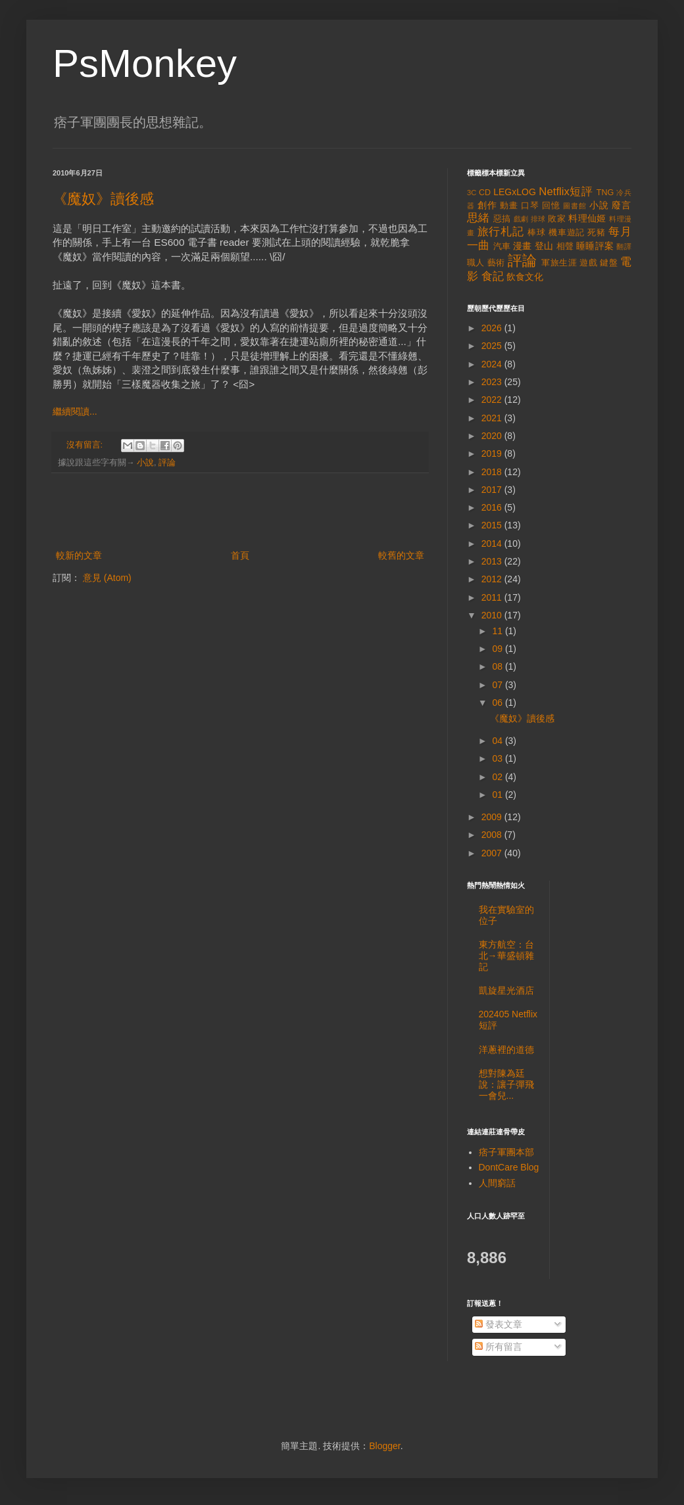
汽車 (502, 246)
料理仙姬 (587, 218)
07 (498, 685)
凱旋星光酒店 (506, 990)
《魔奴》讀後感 (103, 199)
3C (471, 193)
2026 (492, 328)
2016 (492, 507)
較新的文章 (79, 555)
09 (498, 648)
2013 (492, 561)
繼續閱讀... (75, 411)
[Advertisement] (240, 511)
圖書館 (575, 206)
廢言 (621, 205)
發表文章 (498, 1324)
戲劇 (521, 219)
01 (498, 794)
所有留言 (498, 1346)
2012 (492, 579)
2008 (492, 834)
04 (498, 740)
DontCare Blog (509, 1167)
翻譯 (623, 246)
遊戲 (588, 262)
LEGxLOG (514, 192)
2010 (492, 615)
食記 (492, 276)
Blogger (384, 1446)
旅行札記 (500, 231)
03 (498, 758)
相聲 (565, 246)
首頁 (240, 555)
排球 (538, 219)
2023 (492, 382)
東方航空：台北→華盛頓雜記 (506, 955)
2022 (492, 399)
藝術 (496, 262)
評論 (167, 462)
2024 (492, 364)
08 (498, 666)
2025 (492, 345)
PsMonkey (145, 63)
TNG (605, 192)
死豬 (596, 232)
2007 (492, 853)
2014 (492, 543)
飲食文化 (524, 276)
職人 (476, 262)
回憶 (551, 205)
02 (498, 777)
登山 (544, 246)
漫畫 (522, 246)
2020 (492, 435)
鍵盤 (609, 262)
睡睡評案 (595, 246)
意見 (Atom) (107, 577)
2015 (492, 525)
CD (485, 192)
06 (498, 702)
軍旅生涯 (559, 262)
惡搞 (502, 218)
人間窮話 (497, 1183)
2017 (492, 489)
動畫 (509, 205)
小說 (145, 462)
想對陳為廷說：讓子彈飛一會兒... (506, 1084)
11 (498, 631)
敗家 (557, 218)
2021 (492, 418)
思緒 (478, 218)
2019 (492, 453)
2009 (492, 817)
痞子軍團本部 (506, 1152)
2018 (492, 472)
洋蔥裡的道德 (506, 1049)
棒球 (536, 232)
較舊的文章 (401, 555)
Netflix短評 (566, 191)
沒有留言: (85, 445)
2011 (492, 597)
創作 (487, 205)
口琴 (530, 205)
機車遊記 (567, 232)
